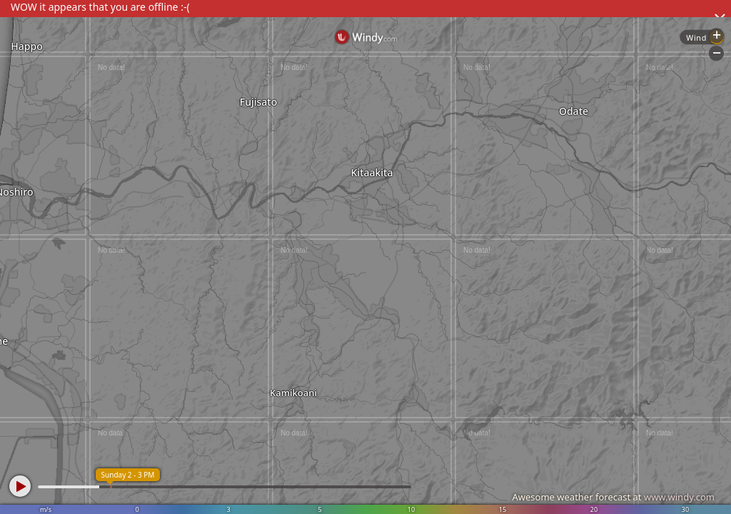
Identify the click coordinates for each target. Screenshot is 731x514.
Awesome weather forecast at (613, 496)
